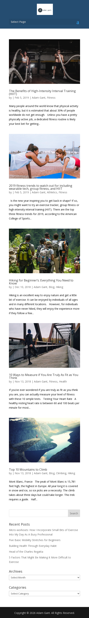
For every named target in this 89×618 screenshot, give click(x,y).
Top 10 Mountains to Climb (28, 469)
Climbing (61, 473)
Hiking (59, 287)
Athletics (52, 192)
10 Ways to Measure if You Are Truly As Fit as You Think (43, 376)
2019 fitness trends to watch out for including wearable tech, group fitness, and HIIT (40, 187)
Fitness (51, 97)
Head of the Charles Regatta (26, 551)
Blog (51, 287)
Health (63, 381)
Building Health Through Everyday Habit (33, 546)
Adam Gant (38, 97)
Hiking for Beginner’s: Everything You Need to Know (41, 281)
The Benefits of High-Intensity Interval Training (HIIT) (42, 92)
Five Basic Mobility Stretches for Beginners (35, 540)
